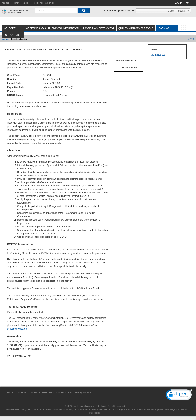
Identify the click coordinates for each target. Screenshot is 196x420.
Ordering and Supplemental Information (52, 28)
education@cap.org (17, 329)
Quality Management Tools (135, 28)
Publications (12, 35)
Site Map (61, 393)
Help (190, 39)
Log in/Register (158, 54)
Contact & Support (17, 393)
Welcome (10, 28)
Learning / (6, 39)
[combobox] (56, 10)
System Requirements (81, 393)
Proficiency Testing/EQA (98, 28)
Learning (163, 28)
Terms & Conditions (42, 393)
